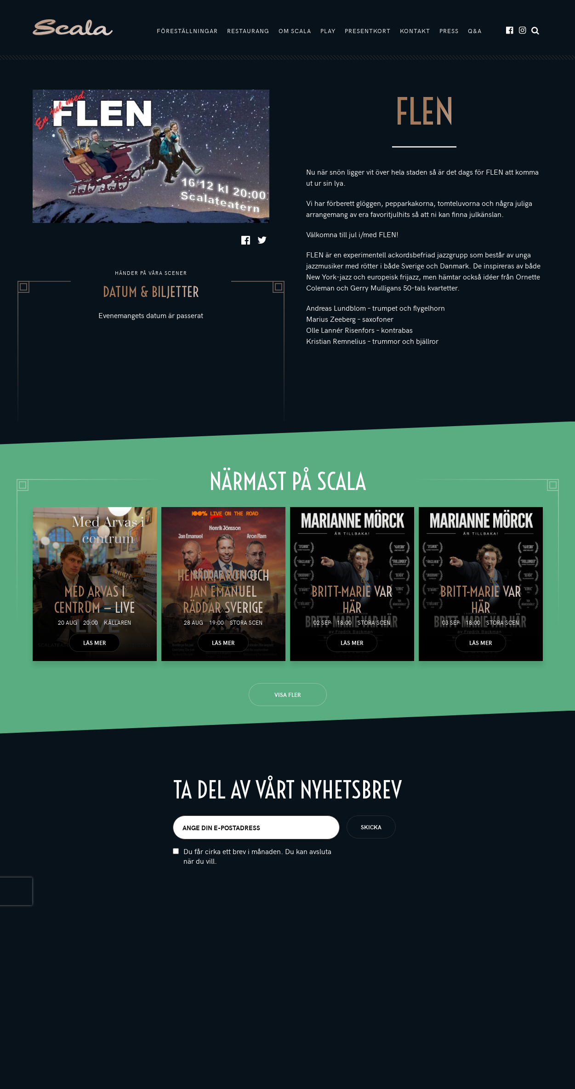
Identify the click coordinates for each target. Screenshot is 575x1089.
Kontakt (415, 31)
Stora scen (246, 622)
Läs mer (94, 642)
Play (328, 31)
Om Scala (295, 31)
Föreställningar (187, 31)
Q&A (475, 31)
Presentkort (368, 31)
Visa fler (287, 694)
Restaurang (248, 31)
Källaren (117, 622)
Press (449, 31)
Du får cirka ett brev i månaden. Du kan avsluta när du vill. (257, 856)
